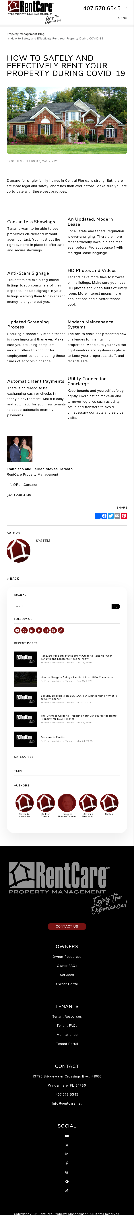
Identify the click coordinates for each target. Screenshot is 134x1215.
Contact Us (67, 926)
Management (48, 474)
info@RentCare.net (22, 485)
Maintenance (67, 1035)
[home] (34, 12)
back (13, 578)
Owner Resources (67, 957)
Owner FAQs (67, 966)
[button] (124, 8)
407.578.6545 (102, 8)
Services (67, 975)
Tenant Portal (67, 1044)
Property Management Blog (26, 34)
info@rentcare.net (67, 1103)
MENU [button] (120, 18)
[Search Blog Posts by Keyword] (63, 606)
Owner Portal (67, 984)
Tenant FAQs (67, 1025)
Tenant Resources (67, 1016)
